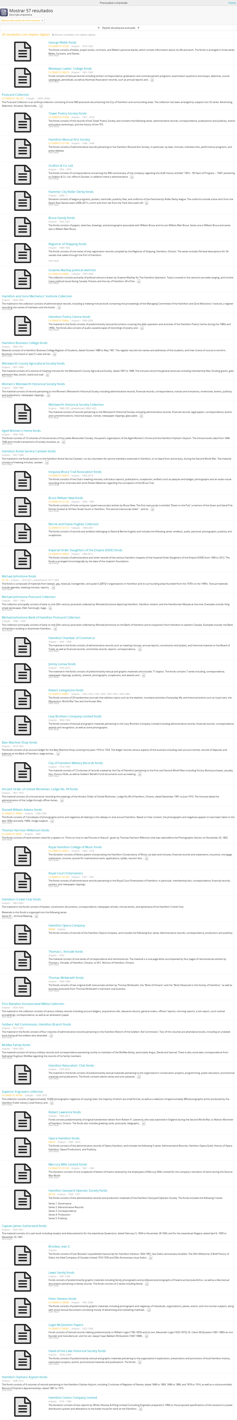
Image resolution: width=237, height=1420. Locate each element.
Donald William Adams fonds (22, 810)
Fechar (232, 2)
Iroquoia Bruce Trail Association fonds (75, 472)
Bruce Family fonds (62, 218)
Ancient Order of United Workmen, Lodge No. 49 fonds (40, 789)
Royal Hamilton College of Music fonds (75, 847)
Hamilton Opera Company (67, 925)
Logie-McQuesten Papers (66, 1325)
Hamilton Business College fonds (25, 343)
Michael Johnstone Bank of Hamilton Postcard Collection (41, 617)
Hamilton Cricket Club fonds (21, 899)
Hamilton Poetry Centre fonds (69, 317)
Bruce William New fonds (66, 498)
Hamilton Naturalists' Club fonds (71, 1065)
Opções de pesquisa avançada (118, 27)
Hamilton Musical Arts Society (69, 139)
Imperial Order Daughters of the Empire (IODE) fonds (85, 550)
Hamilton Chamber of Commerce (72, 638)
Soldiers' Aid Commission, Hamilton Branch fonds (36, 1024)
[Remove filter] (42, 20)
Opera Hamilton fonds (64, 1138)
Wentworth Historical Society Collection (76, 405)
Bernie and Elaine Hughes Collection (74, 524)
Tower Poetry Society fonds (68, 113)
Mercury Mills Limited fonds (68, 1164)
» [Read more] (152, 79)
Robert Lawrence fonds (65, 1112)
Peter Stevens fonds (62, 1299)
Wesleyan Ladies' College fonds (70, 68)
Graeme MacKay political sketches (72, 270)
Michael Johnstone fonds (19, 576)
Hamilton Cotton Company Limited (73, 1398)
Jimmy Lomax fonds (62, 664)
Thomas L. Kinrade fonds (66, 952)
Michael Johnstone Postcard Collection (29, 597)
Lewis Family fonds (61, 1273)
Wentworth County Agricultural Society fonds (33, 363)
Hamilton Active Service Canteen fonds (29, 451)
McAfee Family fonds (16, 1045)
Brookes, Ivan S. (59, 1246)
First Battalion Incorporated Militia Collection (33, 1004)
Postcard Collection (15, 95)
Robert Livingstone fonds (66, 690)
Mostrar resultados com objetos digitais (74, 34)
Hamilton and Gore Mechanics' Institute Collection (37, 296)
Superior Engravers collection (22, 1092)
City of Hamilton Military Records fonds (76, 763)
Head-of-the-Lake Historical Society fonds (77, 1351)
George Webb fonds (62, 42)
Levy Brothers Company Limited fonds (75, 716)
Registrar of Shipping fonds (67, 244)
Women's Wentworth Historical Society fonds (33, 384)
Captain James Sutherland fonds (24, 1226)
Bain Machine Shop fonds (19, 742)
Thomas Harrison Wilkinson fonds (25, 830)
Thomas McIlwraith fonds (66, 978)
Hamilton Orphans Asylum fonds (24, 1377)
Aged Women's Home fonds (21, 431)
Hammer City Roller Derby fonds (71, 192)
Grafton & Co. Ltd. (61, 166)
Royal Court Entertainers (66, 873)
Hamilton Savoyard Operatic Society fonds (78, 1190)
